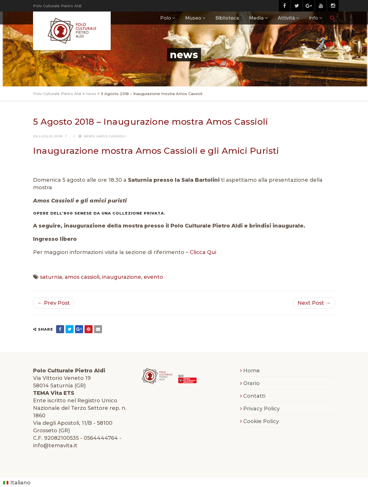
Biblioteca (227, 18)
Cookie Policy (261, 421)
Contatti (254, 396)
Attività (286, 18)
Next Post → (314, 303)
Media (256, 18)
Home (251, 370)
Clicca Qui (203, 252)
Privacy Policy (261, 408)
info (313, 18)
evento (153, 277)
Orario (251, 383)
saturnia (51, 277)
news (89, 136)
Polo (165, 18)
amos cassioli (82, 277)
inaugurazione (121, 277)
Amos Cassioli (111, 136)
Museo (193, 18)
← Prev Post (53, 303)
